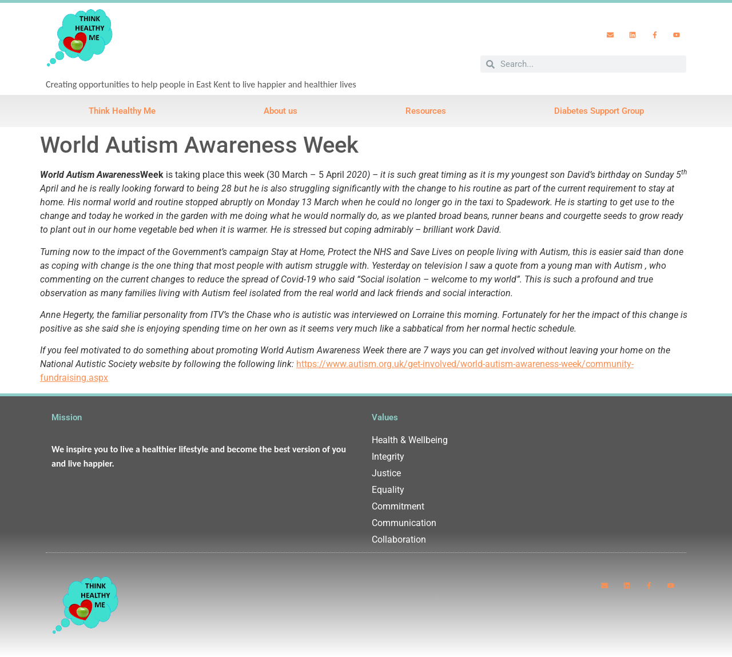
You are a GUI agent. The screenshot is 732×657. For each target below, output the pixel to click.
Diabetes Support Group (599, 111)
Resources (425, 111)
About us (280, 111)
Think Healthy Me (122, 111)
